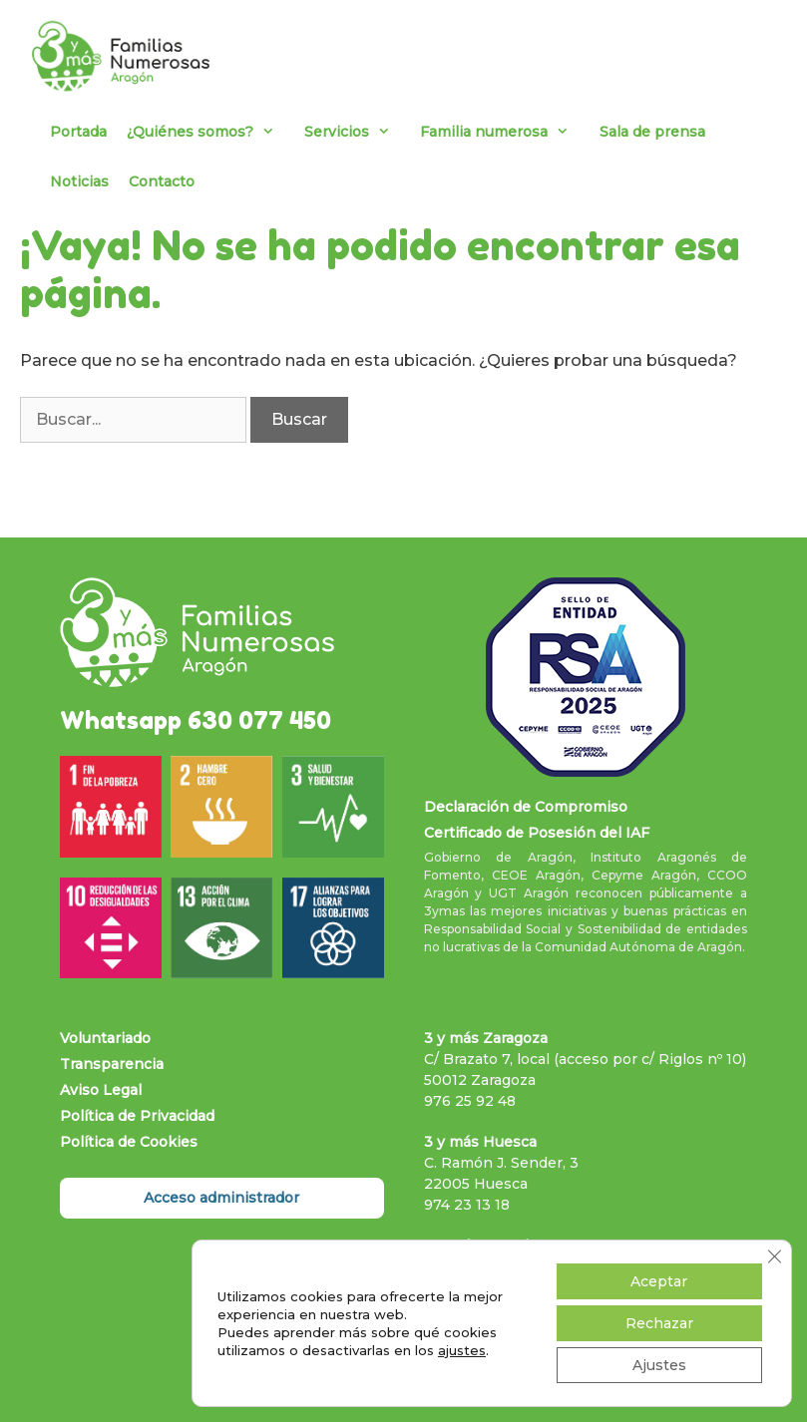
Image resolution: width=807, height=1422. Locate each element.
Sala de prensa (652, 132)
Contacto (162, 181)
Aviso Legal (101, 1090)
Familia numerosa (504, 132)
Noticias (79, 181)
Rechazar (659, 1323)
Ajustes (659, 1365)
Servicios (357, 132)
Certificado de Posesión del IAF (536, 833)
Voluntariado (105, 1038)
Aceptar (658, 1281)
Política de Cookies (129, 1142)
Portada (78, 132)
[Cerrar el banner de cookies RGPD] (774, 1256)
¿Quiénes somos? (210, 132)
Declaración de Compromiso (525, 807)
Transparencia (112, 1064)
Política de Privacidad (137, 1116)
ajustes (462, 1350)
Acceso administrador (221, 1198)
